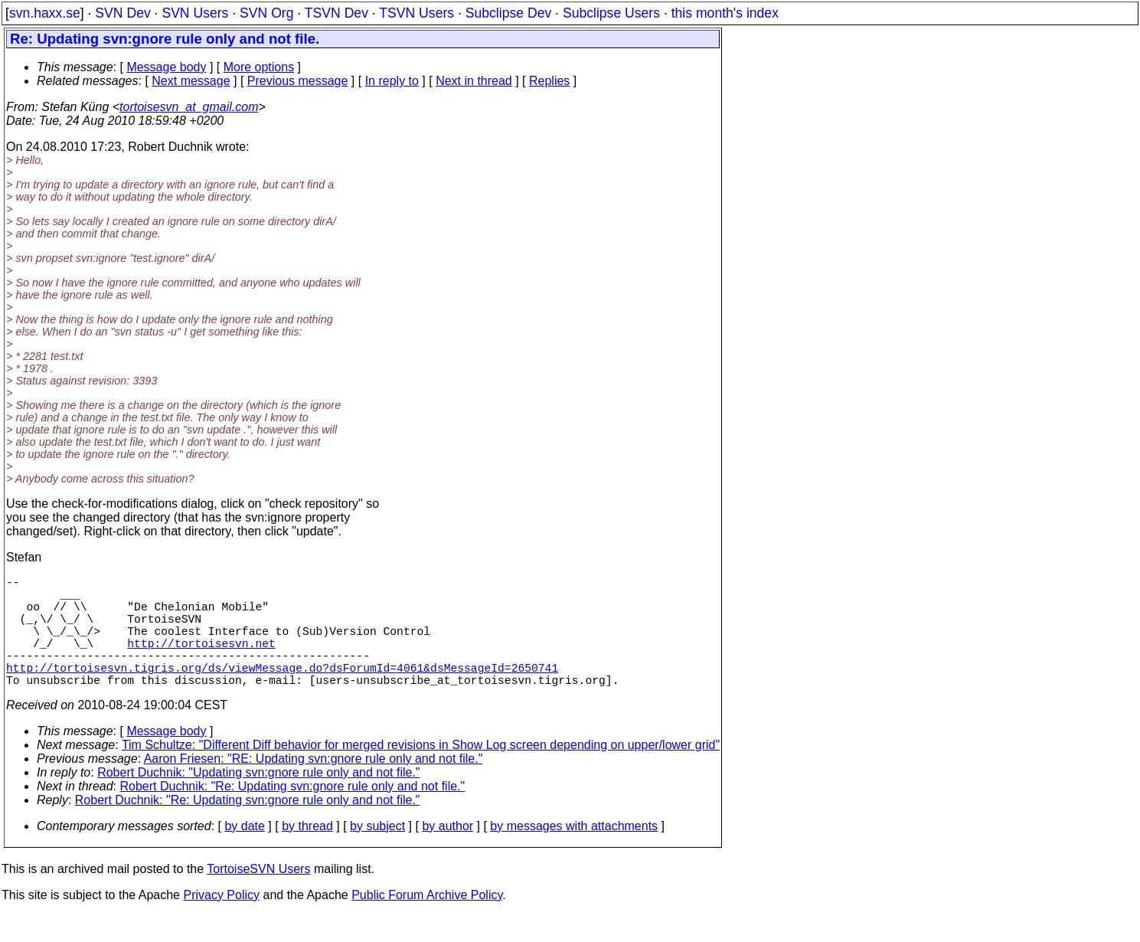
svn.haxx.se (44, 13)
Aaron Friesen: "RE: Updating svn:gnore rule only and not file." (313, 786)
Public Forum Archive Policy (426, 922)
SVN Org (266, 13)
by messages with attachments (574, 853)
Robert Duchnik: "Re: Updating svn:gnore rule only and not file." (292, 813)
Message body (166, 67)
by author (447, 853)
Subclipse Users (611, 13)
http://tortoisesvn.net (201, 661)
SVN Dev (122, 13)
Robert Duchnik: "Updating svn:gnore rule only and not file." (258, 799)
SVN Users (195, 13)
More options (259, 67)
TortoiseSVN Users (258, 896)
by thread (307, 853)
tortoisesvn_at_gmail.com (188, 106)
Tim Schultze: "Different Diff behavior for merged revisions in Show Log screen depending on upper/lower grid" (421, 772)
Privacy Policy (221, 922)
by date (244, 853)
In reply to (392, 80)
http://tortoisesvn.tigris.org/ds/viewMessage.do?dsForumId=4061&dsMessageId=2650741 (282, 691)
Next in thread (474, 80)
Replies (549, 80)
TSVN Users (416, 13)
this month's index (725, 13)
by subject (377, 853)
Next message (191, 80)
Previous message (297, 80)
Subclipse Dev (508, 13)
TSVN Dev (336, 13)
